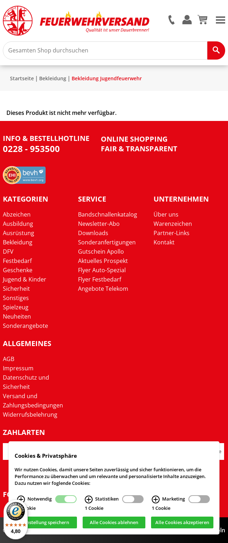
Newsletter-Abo (99, 224)
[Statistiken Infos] (89, 500)
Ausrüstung (18, 233)
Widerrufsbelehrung (30, 414)
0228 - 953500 (31, 148)
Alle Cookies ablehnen (114, 523)
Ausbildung (18, 224)
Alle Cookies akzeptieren (182, 523)
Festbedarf (17, 261)
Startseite (22, 78)
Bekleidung (52, 78)
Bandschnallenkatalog (107, 214)
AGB (8, 359)
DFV (8, 251)
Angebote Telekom (103, 289)
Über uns (166, 214)
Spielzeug (15, 307)
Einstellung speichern (45, 523)
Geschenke (17, 270)
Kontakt (164, 242)
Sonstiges (16, 298)
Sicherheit (16, 289)
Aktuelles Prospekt (103, 261)
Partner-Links (172, 233)
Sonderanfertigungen (107, 242)
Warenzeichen (173, 224)
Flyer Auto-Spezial (102, 270)
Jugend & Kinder (24, 279)
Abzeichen (17, 214)
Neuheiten (17, 316)
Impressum (18, 368)
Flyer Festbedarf (99, 279)
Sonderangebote (25, 326)
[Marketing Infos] (156, 500)
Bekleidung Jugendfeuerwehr (107, 78)
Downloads (93, 233)
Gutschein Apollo (101, 251)
